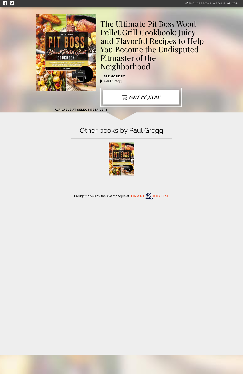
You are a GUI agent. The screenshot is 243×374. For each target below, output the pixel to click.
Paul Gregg (113, 81)
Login (232, 3)
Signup (219, 3)
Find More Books (198, 3)
